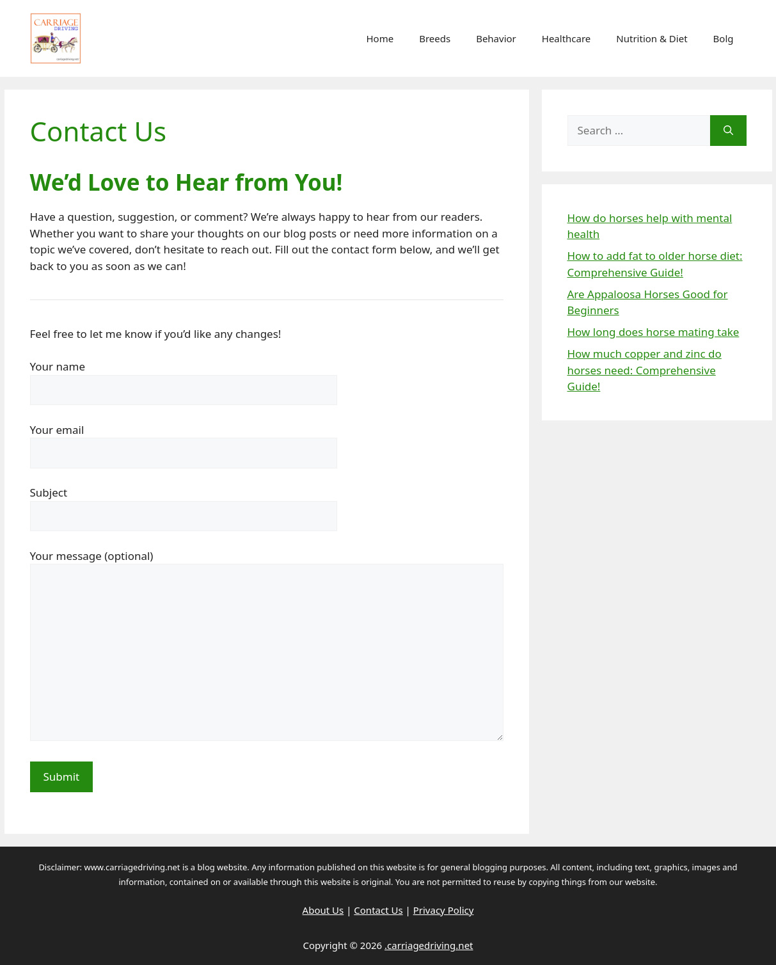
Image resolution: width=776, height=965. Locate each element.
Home (379, 38)
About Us (323, 910)
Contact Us (378, 910)
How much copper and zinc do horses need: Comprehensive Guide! (644, 370)
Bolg (723, 38)
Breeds (434, 38)
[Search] (728, 130)
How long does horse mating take (653, 331)
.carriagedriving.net (428, 945)
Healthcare (566, 38)
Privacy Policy (443, 910)
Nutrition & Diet (651, 38)
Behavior (496, 38)
